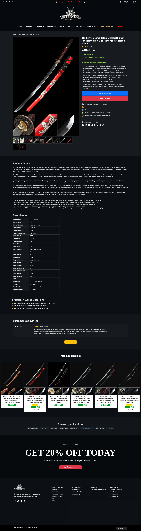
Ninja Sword (113, 492)
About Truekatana (57, 487)
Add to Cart (105, 98)
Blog (53, 501)
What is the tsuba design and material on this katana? (31, 308)
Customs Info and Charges (98, 489)
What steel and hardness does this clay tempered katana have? (35, 303)
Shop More (92, 26)
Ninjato (40, 26)
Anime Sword (114, 494)
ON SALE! (35, 405)
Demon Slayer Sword (116, 489)
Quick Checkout (104, 93)
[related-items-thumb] (12, 378)
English (121, 528)
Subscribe (55, 492)
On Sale (120, 26)
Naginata (80, 26)
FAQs (53, 498)
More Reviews (70, 342)
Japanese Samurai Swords (26, 34)
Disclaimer (94, 487)
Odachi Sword (114, 496)
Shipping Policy (76, 487)
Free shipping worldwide (98, 63)
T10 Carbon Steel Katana (87, 428)
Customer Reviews (57, 494)
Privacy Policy (76, 494)
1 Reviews (93, 47)
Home (20, 26)
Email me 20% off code (91, 122)
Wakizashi (51, 26)
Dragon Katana (44, 428)
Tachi (70, 26)
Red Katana (54, 428)
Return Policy (75, 489)
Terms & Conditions (77, 492)
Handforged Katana (33, 428)
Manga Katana (74, 428)
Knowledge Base (57, 496)
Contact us (55, 489)
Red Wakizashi (100, 428)
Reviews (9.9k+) (107, 26)
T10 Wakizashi (64, 428)
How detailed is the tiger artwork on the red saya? (30, 306)
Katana (30, 26)
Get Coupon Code (70, 467)
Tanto (61, 26)
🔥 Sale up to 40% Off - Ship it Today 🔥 (70, 2)
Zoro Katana (110, 428)
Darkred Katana (32, 189)
